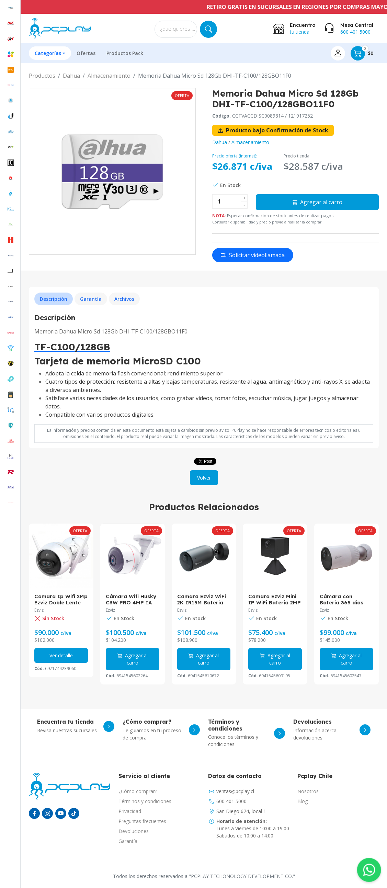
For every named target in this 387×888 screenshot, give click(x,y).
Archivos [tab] (124, 299)
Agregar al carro (317, 202)
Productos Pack (124, 53)
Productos (42, 75)
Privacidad (129, 811)
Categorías (48, 53)
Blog (302, 801)
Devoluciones (133, 831)
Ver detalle (61, 655)
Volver (204, 477)
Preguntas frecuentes (142, 821)
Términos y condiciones (144, 801)
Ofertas (86, 53)
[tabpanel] (203, 366)
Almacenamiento (109, 75)
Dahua (71, 75)
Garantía (127, 841)
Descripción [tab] (53, 299)
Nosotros (308, 791)
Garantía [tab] (91, 299)
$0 (362, 53)
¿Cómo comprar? (137, 791)
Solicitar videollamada (253, 255)
